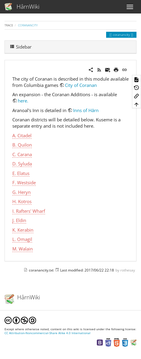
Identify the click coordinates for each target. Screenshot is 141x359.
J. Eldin (19, 220)
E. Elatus (20, 173)
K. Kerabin (22, 230)
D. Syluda (22, 164)
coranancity (28, 25)
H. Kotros (22, 201)
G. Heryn (21, 192)
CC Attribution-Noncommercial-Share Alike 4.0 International (47, 333)
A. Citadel (22, 135)
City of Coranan (81, 85)
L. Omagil (22, 239)
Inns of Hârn (86, 110)
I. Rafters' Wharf (28, 211)
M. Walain (22, 249)
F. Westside (24, 182)
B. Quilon (22, 145)
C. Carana (22, 154)
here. (23, 101)
